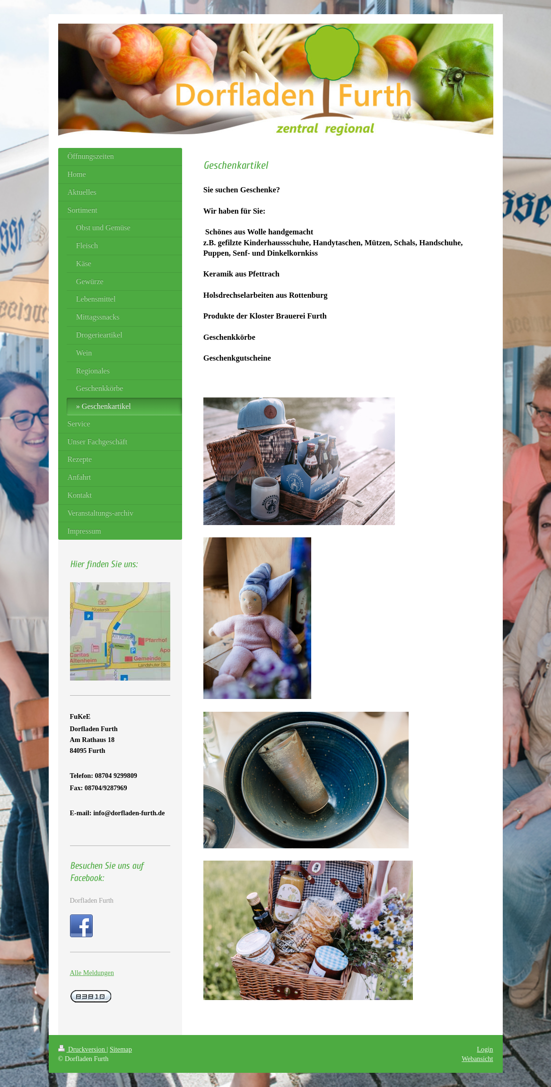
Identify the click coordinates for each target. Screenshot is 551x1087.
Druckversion (82, 1049)
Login (485, 1049)
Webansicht (477, 1058)
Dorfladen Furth (92, 900)
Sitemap (121, 1049)
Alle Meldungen (92, 972)
